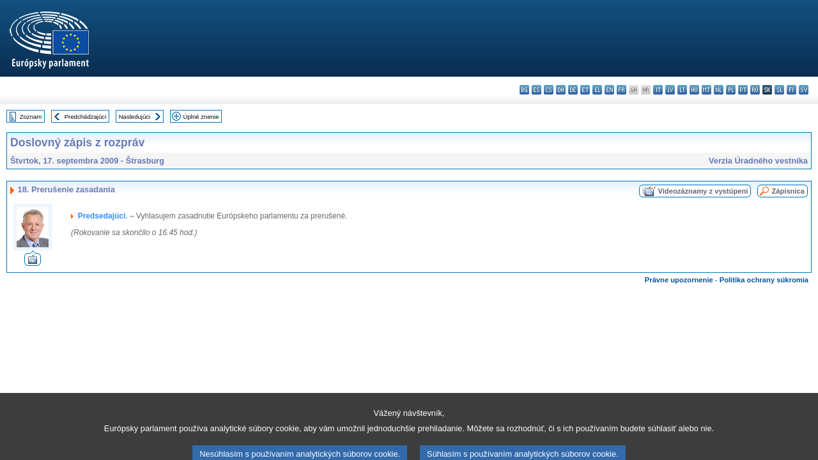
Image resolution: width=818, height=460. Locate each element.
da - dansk (561, 90)
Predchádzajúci (86, 116)
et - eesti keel (585, 90)
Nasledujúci (135, 116)
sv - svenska (803, 90)
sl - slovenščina (779, 90)
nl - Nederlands (718, 90)
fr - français (621, 90)
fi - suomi (791, 90)
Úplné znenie (201, 116)
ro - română (755, 90)
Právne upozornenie (679, 280)
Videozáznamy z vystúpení (703, 191)
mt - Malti (706, 90)
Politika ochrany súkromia (764, 280)
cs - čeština (548, 90)
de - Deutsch (573, 90)
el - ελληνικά (597, 90)
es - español (536, 90)
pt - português (743, 90)
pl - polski (731, 90)
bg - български (524, 90)
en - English (609, 90)
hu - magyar (694, 90)
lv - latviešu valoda (670, 90)
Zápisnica (788, 191)
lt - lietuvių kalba (682, 90)
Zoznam (31, 116)
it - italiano (658, 90)
